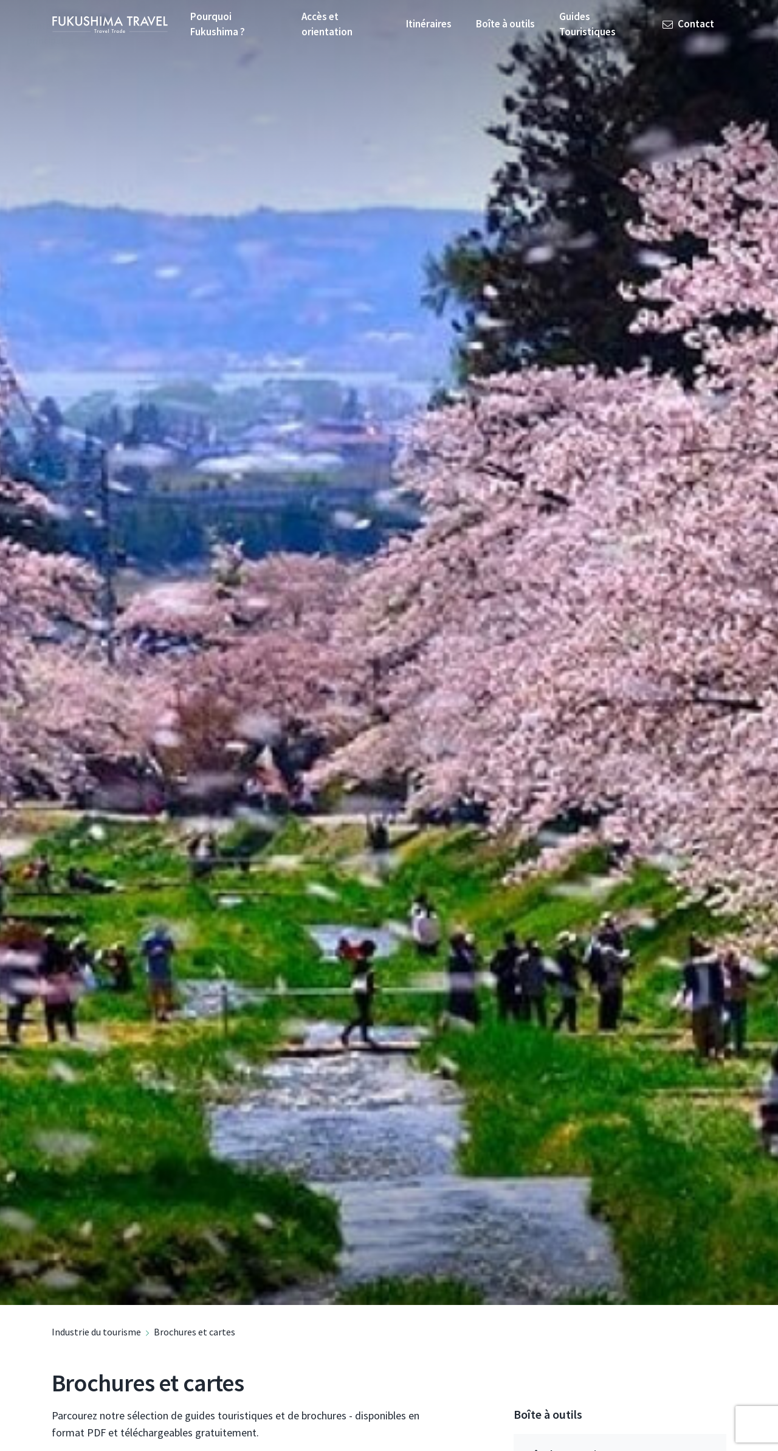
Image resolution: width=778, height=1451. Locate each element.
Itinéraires (429, 23)
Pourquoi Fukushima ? (217, 24)
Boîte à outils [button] (505, 23)
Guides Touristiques (587, 24)
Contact (688, 23)
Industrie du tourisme (96, 1332)
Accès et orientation (327, 24)
